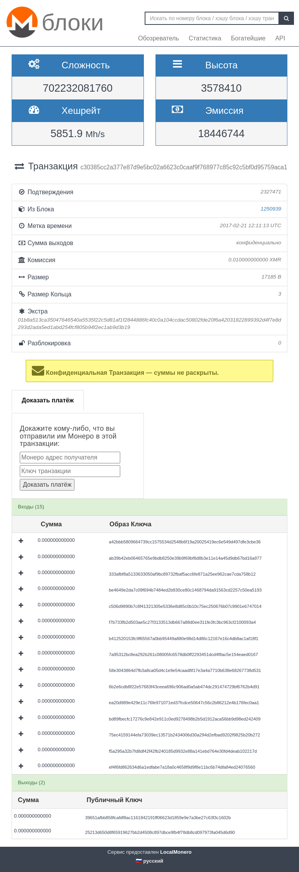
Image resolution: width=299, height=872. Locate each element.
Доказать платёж (48, 400)
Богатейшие (248, 38)
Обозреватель (158, 38)
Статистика (205, 38)
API (280, 38)
